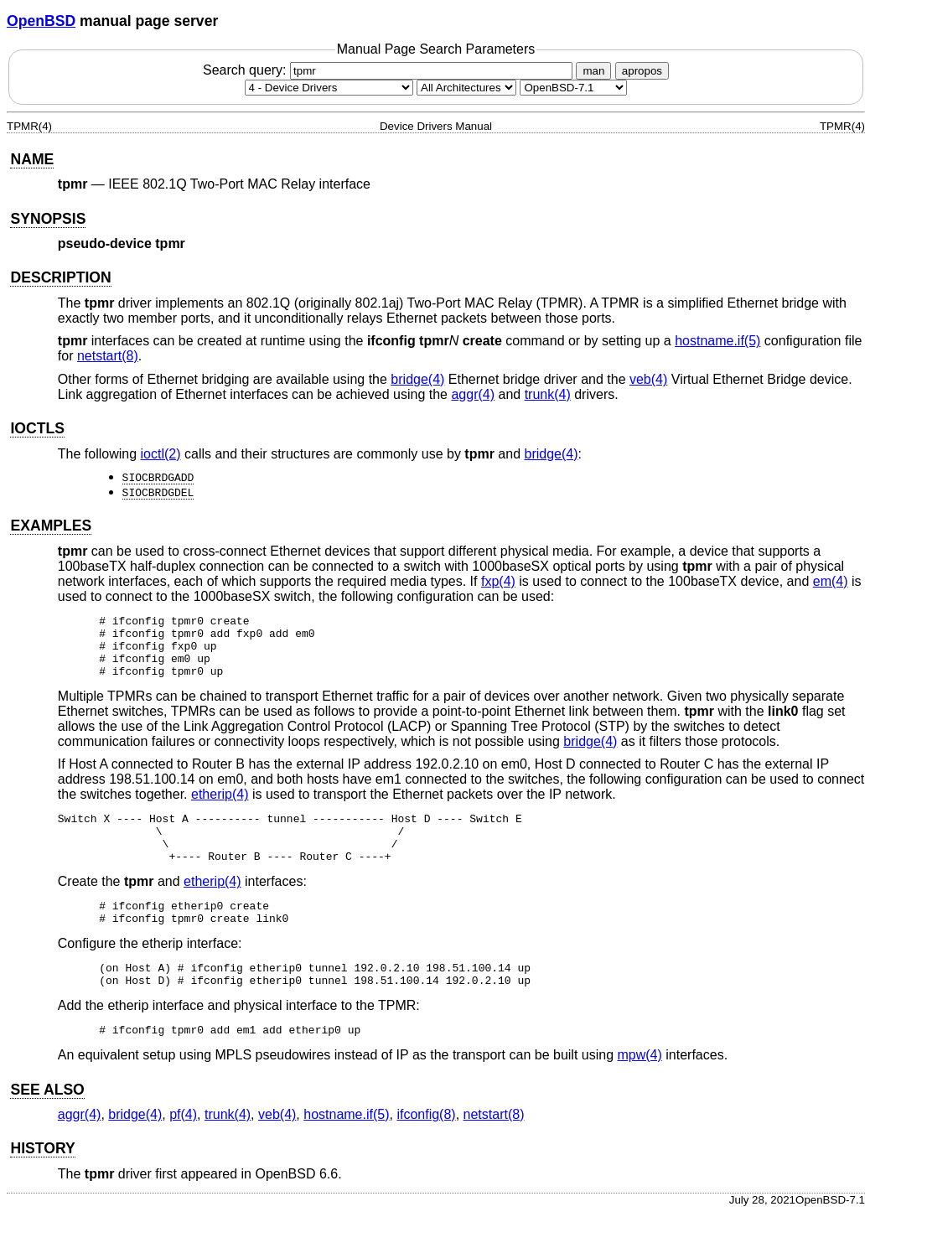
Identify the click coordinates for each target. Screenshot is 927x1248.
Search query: (390, 70)
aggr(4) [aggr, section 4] (473, 394)
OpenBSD (41, 21)
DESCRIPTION (60, 277)
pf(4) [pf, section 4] (183, 1149)
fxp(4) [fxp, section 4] (498, 581)
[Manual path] (573, 88)
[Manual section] (329, 88)
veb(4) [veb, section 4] (648, 379)
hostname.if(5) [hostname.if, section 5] (717, 341)
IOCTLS (37, 428)
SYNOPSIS (47, 218)
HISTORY (42, 1183)
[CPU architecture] (466, 88)
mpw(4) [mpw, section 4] (639, 1090)
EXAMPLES (50, 525)
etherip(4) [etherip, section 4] (219, 807)
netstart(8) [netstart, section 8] (107, 356)
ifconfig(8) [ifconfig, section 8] (425, 1149)
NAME (32, 159)
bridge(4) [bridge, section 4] (417, 379)
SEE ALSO (47, 1124)
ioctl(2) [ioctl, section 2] (161, 454)
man (593, 71)
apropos (642, 71)
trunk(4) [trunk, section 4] (548, 394)
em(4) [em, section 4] (830, 581)
